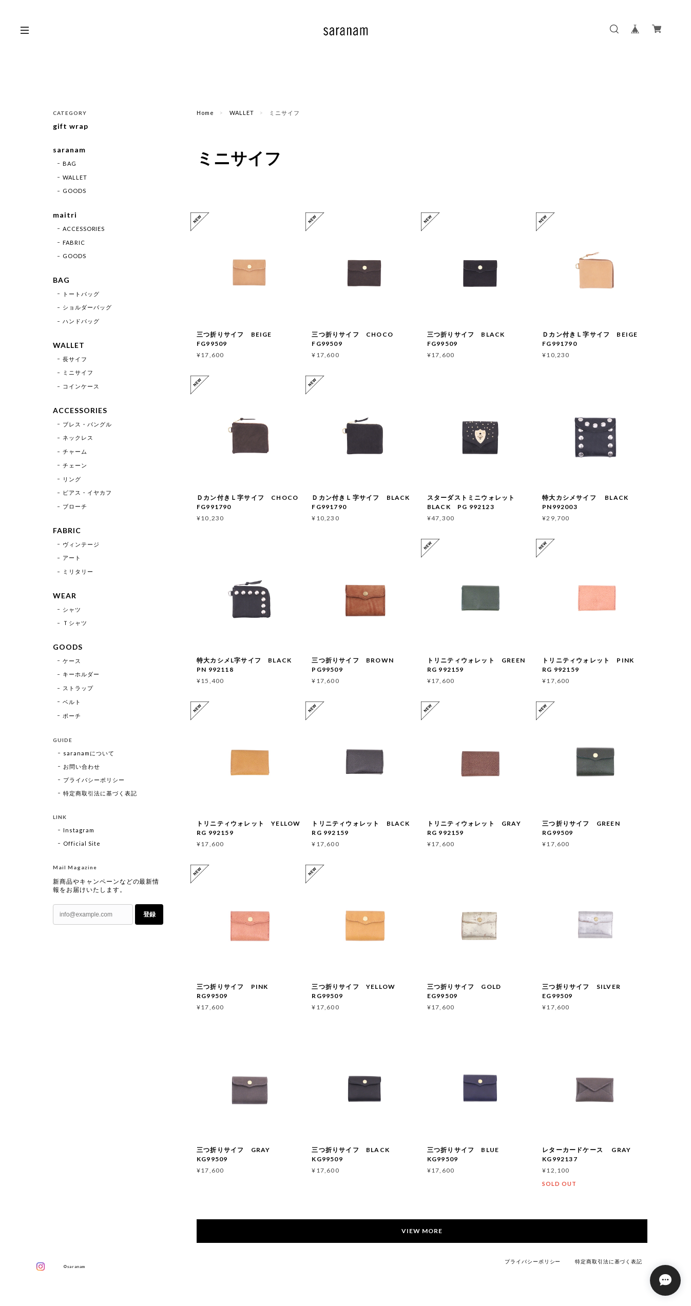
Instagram (78, 831)
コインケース (81, 387)
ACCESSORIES (84, 229)
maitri (65, 215)
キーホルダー (81, 675)
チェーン (75, 465)
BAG (69, 163)
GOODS (74, 191)
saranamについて (88, 754)
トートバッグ (81, 294)
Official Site (81, 844)
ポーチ (72, 716)
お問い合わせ (81, 767)
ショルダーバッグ (87, 308)
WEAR (64, 597)
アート (72, 558)
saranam (69, 150)
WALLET (241, 112)
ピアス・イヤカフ (87, 493)
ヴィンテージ (81, 544)
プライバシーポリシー (94, 780)
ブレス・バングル (87, 424)
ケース (72, 661)
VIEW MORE (422, 1231)
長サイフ (75, 359)
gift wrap (70, 126)
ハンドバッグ (81, 321)
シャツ (72, 610)
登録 (149, 915)
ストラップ (78, 689)
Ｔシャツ (75, 623)
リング (72, 479)
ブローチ (75, 507)
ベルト (72, 702)
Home (205, 112)
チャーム (75, 452)
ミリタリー (78, 572)
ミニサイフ (78, 373)
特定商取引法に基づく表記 (100, 794)
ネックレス (78, 438)
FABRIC (74, 242)
